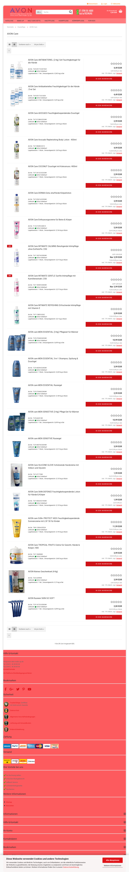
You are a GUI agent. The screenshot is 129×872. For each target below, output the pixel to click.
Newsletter (10, 806)
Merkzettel (115, 4)
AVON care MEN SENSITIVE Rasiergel (44, 438)
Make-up (20, 21)
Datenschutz (14, 710)
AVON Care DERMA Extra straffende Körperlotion (49, 193)
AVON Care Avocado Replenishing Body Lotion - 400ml (52, 140)
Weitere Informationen (112, 866)
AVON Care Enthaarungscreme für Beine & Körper (50, 219)
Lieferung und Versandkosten (20, 723)
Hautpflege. (50, 21)
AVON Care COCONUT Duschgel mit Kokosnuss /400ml (52, 166)
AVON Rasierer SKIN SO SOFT (41, 598)
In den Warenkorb (104, 79)
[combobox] (24, 44)
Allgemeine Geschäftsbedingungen (22, 717)
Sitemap (9, 802)
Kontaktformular (9, 669)
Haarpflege (63, 21)
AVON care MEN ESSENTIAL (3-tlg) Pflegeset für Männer (53, 332)
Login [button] (104, 4)
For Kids (91, 21)
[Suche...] (39, 12)
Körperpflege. (78, 21)
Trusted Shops (15, 703)
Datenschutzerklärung (71, 867)
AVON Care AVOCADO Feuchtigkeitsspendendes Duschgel (53, 113)
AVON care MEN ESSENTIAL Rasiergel (45, 385)
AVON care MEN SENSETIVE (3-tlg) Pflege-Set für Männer (53, 412)
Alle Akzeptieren (112, 860)
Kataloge (9, 21)
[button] (92, 4)
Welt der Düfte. (34, 21)
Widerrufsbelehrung (17, 729)
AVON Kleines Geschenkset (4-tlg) (43, 571)
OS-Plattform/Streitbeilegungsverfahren (17, 673)
